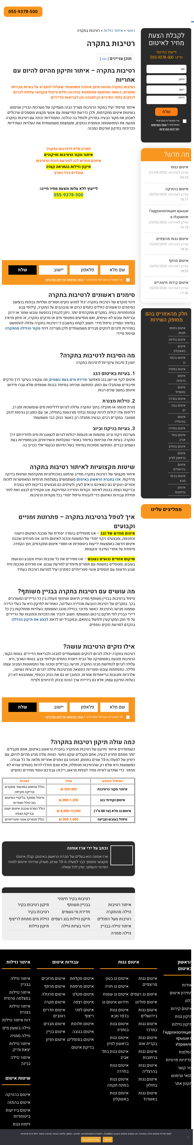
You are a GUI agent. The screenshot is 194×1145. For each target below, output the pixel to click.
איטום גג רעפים (143, 994)
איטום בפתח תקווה (177, 330)
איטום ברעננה (181, 378)
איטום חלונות (82, 1024)
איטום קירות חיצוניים (171, 282)
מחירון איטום (181, 993)
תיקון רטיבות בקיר (33, 905)
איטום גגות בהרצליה (147, 1068)
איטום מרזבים (53, 979)
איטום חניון (55, 1040)
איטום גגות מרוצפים (172, 239)
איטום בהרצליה (180, 419)
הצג (104, 59)
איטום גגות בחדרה (119, 1068)
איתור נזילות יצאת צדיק (19, 1047)
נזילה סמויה (121, 933)
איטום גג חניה (117, 986)
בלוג (188, 1001)
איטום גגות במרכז (147, 1027)
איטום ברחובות (180, 490)
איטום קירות (181, 1009)
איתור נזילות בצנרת (19, 1009)
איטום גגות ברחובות (147, 1055)
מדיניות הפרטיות (56, 280)
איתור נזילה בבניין (116, 926)
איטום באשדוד (180, 389)
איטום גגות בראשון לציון (118, 1041)
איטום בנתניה (177, 369)
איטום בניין (55, 1032)
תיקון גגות (183, 1017)
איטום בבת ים (179, 407)
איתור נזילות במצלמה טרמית (17, 995)
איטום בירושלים (179, 467)
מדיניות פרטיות (179, 1060)
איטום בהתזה (18, 1102)
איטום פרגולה (53, 994)
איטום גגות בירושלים (147, 1013)
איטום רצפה (83, 1002)
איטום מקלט (83, 994)
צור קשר (185, 1068)
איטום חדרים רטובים (54, 1013)
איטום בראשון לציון (177, 455)
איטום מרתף (178, 260)
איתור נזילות (113, 30)
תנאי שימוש (181, 1076)
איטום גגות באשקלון (119, 1096)
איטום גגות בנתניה (119, 1027)
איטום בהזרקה (176, 189)
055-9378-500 (23, 11)
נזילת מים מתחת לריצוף (29, 919)
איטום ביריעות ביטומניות (18, 1113)
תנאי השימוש (75, 280)
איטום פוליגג (146, 1002)
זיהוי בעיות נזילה (75, 926)
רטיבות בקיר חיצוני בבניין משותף (74, 902)
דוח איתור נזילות (16, 1020)
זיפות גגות (21, 1124)
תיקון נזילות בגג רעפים (70, 919)
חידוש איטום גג (115, 1002)
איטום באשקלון (180, 348)
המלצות (185, 1052)
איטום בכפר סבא (178, 478)
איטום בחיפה (177, 339)
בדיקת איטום (82, 1047)
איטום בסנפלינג (80, 1040)
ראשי (131, 30)
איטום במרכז (177, 398)
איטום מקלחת (82, 979)
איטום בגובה (83, 1032)
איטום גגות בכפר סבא (119, 1013)
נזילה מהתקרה (118, 912)
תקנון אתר (183, 1084)
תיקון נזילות (39, 926)
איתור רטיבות (119, 905)
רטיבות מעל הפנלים (114, 919)
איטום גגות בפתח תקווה (118, 1082)
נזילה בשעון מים (16, 1028)
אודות (187, 985)
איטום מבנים (54, 1024)
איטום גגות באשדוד (147, 1096)
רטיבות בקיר (38, 912)
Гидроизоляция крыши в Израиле (177, 1038)
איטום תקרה (54, 1002)
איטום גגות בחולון (147, 1082)
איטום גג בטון (117, 979)
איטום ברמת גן (178, 360)
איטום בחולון (177, 446)
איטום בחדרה (177, 428)
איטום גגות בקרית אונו (147, 1041)
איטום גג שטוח (116, 994)
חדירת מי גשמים (76, 912)
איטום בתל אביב (179, 437)
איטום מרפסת (82, 986)
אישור (108, 1139)
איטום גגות (179, 167)
